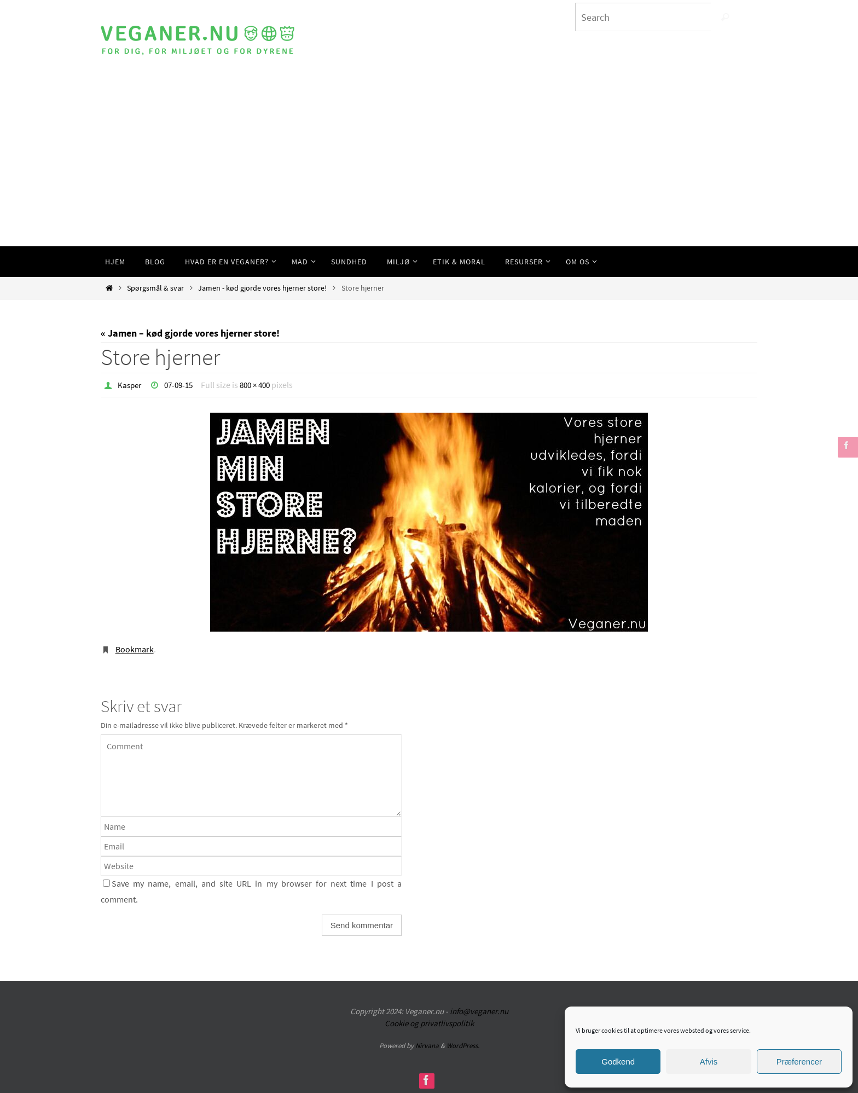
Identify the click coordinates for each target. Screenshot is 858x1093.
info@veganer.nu (479, 1010)
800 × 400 (262, 384)
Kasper (130, 384)
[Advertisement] (429, 164)
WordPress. (463, 1045)
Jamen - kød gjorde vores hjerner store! (262, 288)
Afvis (709, 1061)
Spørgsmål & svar (155, 288)
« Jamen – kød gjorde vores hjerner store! (190, 333)
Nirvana (427, 1045)
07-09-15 (182, 384)
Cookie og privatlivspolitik (429, 1022)
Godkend (618, 1061)
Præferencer (799, 1061)
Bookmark (134, 648)
